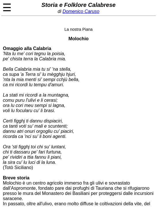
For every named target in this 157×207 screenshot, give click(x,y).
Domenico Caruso (80, 11)
